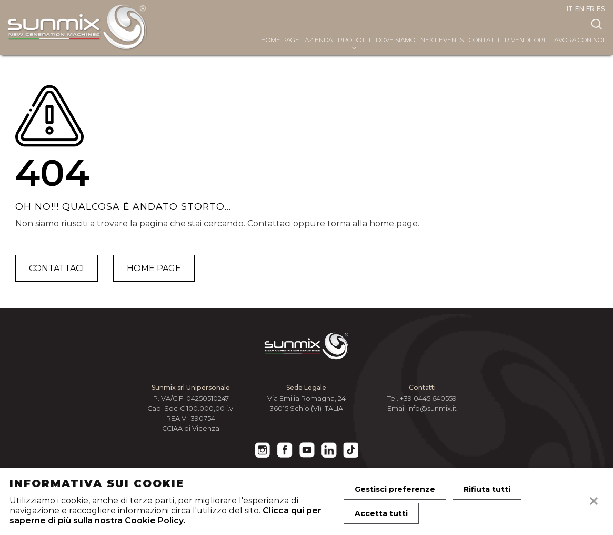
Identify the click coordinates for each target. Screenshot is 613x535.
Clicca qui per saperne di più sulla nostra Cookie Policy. (165, 516)
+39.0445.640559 (428, 398)
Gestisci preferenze (395, 489)
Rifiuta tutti (487, 489)
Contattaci (56, 268)
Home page (154, 268)
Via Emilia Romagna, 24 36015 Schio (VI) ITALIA (306, 403)
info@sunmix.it (432, 408)
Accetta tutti (381, 513)
